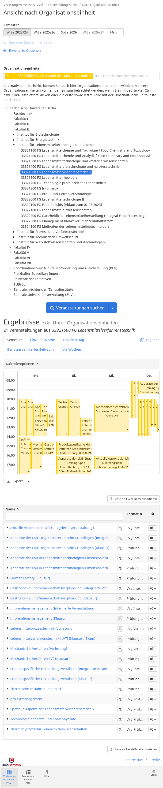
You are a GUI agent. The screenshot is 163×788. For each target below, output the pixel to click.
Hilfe (47, 774)
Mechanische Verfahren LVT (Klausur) (122, 407)
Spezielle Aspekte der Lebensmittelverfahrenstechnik (52, 709)
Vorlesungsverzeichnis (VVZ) (23, 5)
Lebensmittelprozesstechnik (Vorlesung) (42, 628)
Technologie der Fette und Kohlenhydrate (43, 719)
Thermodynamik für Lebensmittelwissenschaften (48, 729)
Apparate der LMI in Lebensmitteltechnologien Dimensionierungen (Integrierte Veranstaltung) (85, 558)
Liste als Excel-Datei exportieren (133, 499)
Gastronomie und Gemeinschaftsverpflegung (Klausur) (53, 598)
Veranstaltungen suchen (77, 308)
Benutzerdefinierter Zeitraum (30, 349)
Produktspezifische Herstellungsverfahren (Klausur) (51, 678)
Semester (11, 24)
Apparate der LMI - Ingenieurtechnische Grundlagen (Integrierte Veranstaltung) (73, 537)
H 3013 (85, 467)
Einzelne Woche (42, 340)
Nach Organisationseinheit (100, 5)
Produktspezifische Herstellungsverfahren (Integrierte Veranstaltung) (65, 668)
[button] (24, 434)
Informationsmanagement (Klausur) (38, 618)
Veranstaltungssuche (62, 5)
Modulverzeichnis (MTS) (28, 777)
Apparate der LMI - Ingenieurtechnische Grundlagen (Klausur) (59, 548)
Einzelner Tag (73, 340)
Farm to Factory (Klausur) (30, 578)
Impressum (134, 760)
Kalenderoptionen (20, 363)
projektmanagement (26, 699)
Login (154, 773)
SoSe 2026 (69, 32)
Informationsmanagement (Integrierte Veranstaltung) (52, 608)
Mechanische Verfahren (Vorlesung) (38, 648)
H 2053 (122, 467)
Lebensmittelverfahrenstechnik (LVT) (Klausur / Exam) (52, 638)
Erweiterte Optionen (22, 50)
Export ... (18, 481)
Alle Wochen (71, 349)
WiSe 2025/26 (44, 32)
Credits (155, 760)
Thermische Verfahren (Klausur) (35, 689)
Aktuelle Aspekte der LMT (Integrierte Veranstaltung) (52, 527)
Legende (149, 340)
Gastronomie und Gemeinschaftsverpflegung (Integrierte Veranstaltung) (67, 588)
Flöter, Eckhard (44, 429)
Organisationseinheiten (23, 68)
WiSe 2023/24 (17, 32)
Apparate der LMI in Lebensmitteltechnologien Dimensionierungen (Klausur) (71, 568)
